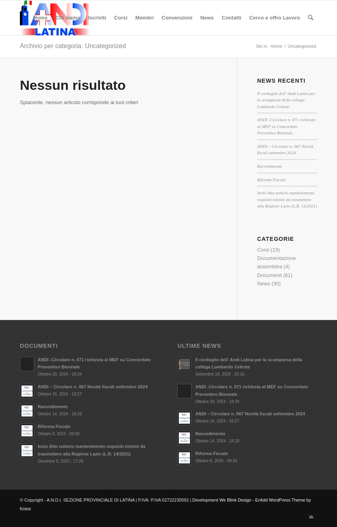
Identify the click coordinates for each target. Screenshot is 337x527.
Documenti (269, 275)
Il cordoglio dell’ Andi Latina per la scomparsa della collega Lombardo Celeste (286, 100)
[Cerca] (310, 17)
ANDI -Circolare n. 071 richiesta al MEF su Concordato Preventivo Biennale (286, 126)
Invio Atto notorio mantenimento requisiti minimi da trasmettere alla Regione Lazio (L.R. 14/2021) (287, 199)
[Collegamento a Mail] (311, 517)
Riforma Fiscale (271, 179)
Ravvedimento (269, 166)
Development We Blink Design (221, 500)
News (263, 284)
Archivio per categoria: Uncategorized (73, 46)
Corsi (263, 250)
